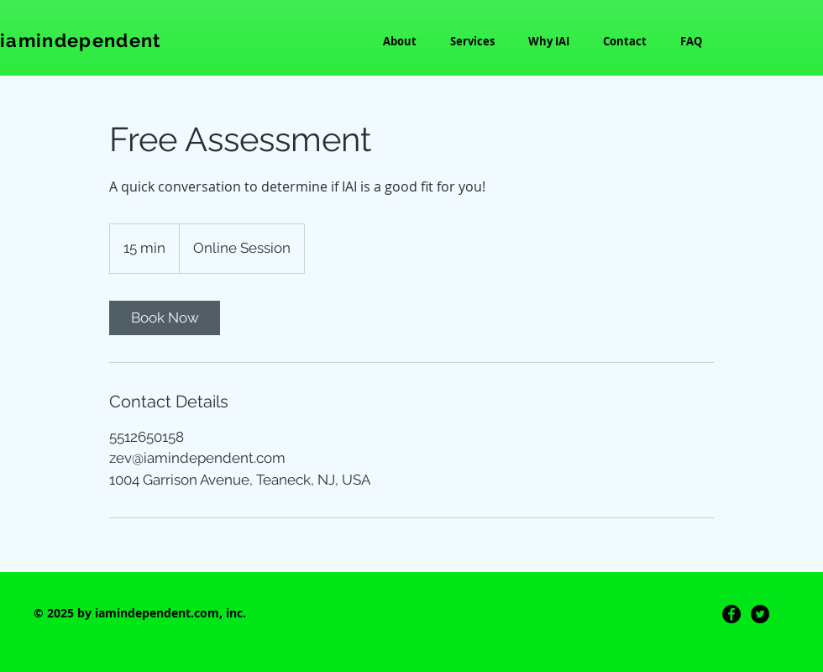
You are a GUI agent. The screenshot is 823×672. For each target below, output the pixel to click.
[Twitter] (760, 614)
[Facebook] (731, 614)
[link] (164, 318)
